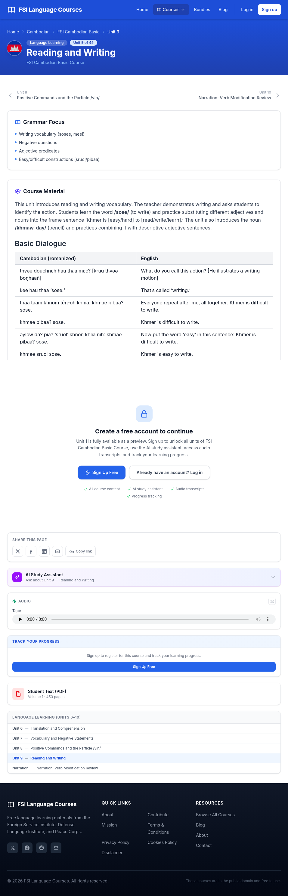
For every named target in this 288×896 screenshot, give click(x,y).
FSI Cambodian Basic (78, 31)
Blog (223, 9)
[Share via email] (56, 847)
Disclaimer (112, 852)
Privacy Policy (116, 842)
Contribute (158, 814)
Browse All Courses (215, 814)
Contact (204, 845)
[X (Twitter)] (12, 847)
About (107, 814)
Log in (247, 9)
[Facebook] (27, 847)
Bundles (202, 9)
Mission (109, 824)
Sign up (269, 9)
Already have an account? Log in (170, 472)
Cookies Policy (162, 842)
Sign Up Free (101, 472)
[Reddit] (41, 847)
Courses (171, 9)
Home (142, 9)
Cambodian (38, 31)
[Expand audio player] (272, 601)
